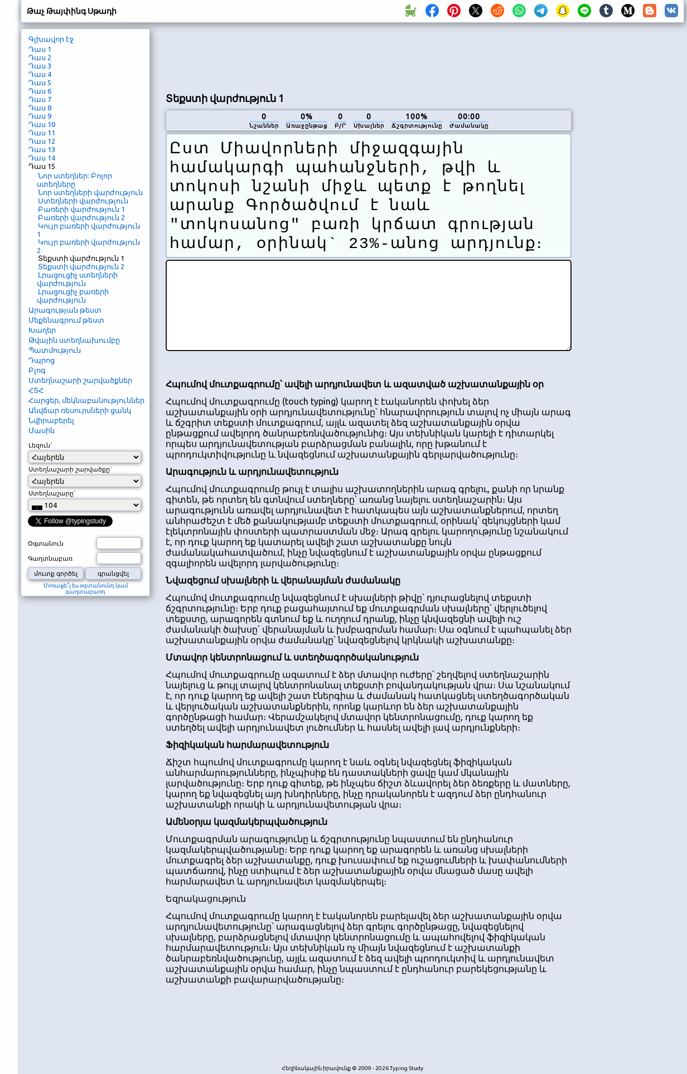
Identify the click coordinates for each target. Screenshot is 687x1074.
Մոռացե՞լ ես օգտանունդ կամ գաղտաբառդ (85, 588)
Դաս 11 (41, 133)
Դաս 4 (39, 74)
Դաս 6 (39, 91)
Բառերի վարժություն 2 (81, 217)
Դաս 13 (41, 149)
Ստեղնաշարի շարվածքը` (70, 469)
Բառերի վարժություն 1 (81, 209)
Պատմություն (54, 350)
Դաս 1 (39, 49)
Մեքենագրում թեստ (66, 320)
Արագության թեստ (64, 310)
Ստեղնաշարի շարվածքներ (80, 380)
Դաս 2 (39, 57)
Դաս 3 (39, 66)
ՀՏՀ (35, 390)
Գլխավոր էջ (51, 39)
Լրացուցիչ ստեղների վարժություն (77, 279)
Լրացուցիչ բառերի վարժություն (73, 296)
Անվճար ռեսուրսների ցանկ (79, 410)
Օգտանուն (46, 543)
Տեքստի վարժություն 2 (81, 266)
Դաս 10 (41, 124)
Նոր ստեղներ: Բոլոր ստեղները (74, 180)
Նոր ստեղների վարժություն (90, 192)
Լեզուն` (40, 445)
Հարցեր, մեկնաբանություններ (86, 400)
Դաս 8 (39, 107)
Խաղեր (42, 330)
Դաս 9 (39, 116)
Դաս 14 (41, 158)
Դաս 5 (39, 82)
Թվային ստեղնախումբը (74, 340)
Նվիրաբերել (51, 420)
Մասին (41, 430)
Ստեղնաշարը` (52, 493)
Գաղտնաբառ (50, 558)
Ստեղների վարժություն (83, 201)
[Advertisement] (369, 56)
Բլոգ (37, 370)
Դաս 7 (39, 99)
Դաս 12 (41, 141)
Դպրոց (41, 360)
